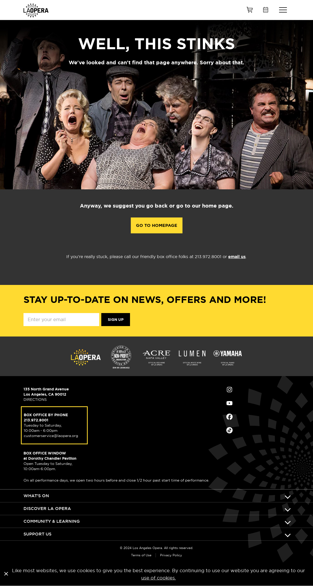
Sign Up (115, 319)
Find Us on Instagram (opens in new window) (229, 389)
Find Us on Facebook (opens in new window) (229, 417)
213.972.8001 (36, 420)
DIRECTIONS (35, 399)
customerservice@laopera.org (51, 435)
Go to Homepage (156, 225)
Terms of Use (141, 555)
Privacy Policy (171, 555)
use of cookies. (158, 578)
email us (237, 256)
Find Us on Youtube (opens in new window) (229, 403)
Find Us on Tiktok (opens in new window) (229, 430)
